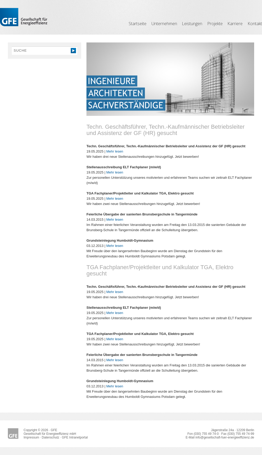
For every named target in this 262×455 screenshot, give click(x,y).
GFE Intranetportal (75, 437)
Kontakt (255, 23)
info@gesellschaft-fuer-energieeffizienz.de (224, 437)
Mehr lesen (114, 151)
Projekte (215, 23)
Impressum (31, 437)
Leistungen (192, 23)
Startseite (137, 23)
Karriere (235, 23)
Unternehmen (164, 23)
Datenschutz (50, 437)
